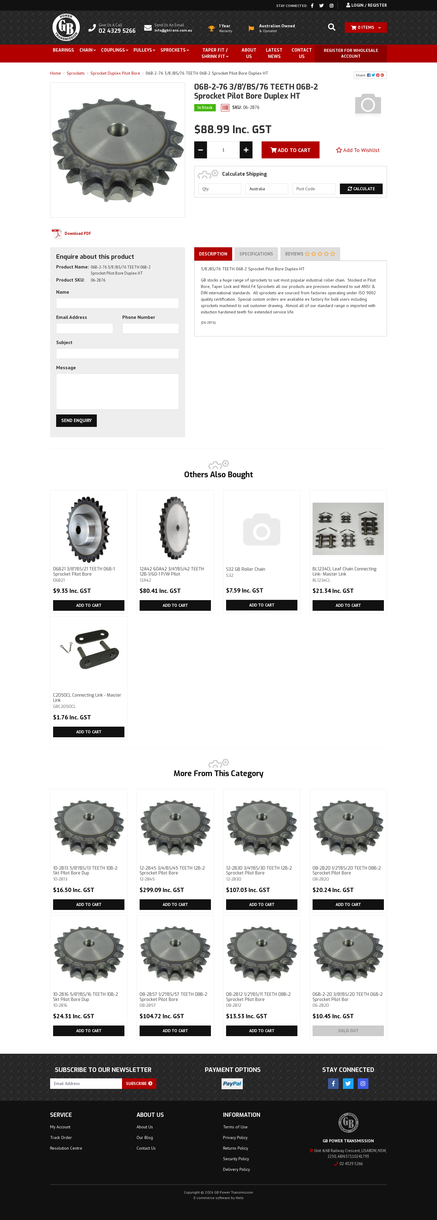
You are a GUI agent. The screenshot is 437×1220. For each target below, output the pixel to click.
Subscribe (139, 1083)
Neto (240, 1197)
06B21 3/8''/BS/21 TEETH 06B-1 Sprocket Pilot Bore (88, 574)
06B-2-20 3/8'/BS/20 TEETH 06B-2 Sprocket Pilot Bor (348, 1000)
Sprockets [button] (173, 50)
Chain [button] (86, 50)
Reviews (310, 254)
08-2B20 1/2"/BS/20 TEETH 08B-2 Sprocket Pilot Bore (348, 873)
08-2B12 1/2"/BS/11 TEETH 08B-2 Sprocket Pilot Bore (261, 1000)
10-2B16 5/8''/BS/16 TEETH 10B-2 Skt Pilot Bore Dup (88, 1000)
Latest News (274, 53)
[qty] (219, 189)
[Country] (267, 189)
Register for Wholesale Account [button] (351, 53)
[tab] (213, 254)
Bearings (63, 50)
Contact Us (302, 53)
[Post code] (314, 189)
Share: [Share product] (370, 75)
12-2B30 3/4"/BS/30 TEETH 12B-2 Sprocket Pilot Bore (261, 873)
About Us (249, 53)
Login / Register (366, 5)
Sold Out (348, 1030)
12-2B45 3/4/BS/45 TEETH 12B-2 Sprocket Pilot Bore (175, 873)
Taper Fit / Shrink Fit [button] (215, 53)
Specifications (256, 254)
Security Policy (236, 1158)
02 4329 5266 (348, 1163)
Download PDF (70, 233)
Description (213, 254)
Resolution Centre (66, 1148)
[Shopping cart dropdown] (366, 27)
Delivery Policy (236, 1169)
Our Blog (145, 1137)
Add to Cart (89, 605)
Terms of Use (235, 1127)
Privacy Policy (235, 1137)
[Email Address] (86, 1083)
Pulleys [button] (143, 50)
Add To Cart (290, 150)
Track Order (61, 1137)
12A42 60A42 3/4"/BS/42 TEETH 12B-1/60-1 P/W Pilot (175, 574)
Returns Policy (235, 1148)
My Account (60, 1127)
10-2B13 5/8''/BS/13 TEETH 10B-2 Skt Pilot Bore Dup (88, 873)
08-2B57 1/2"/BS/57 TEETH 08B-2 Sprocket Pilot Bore (175, 1000)
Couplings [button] (113, 50)
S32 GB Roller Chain (261, 572)
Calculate (361, 188)
